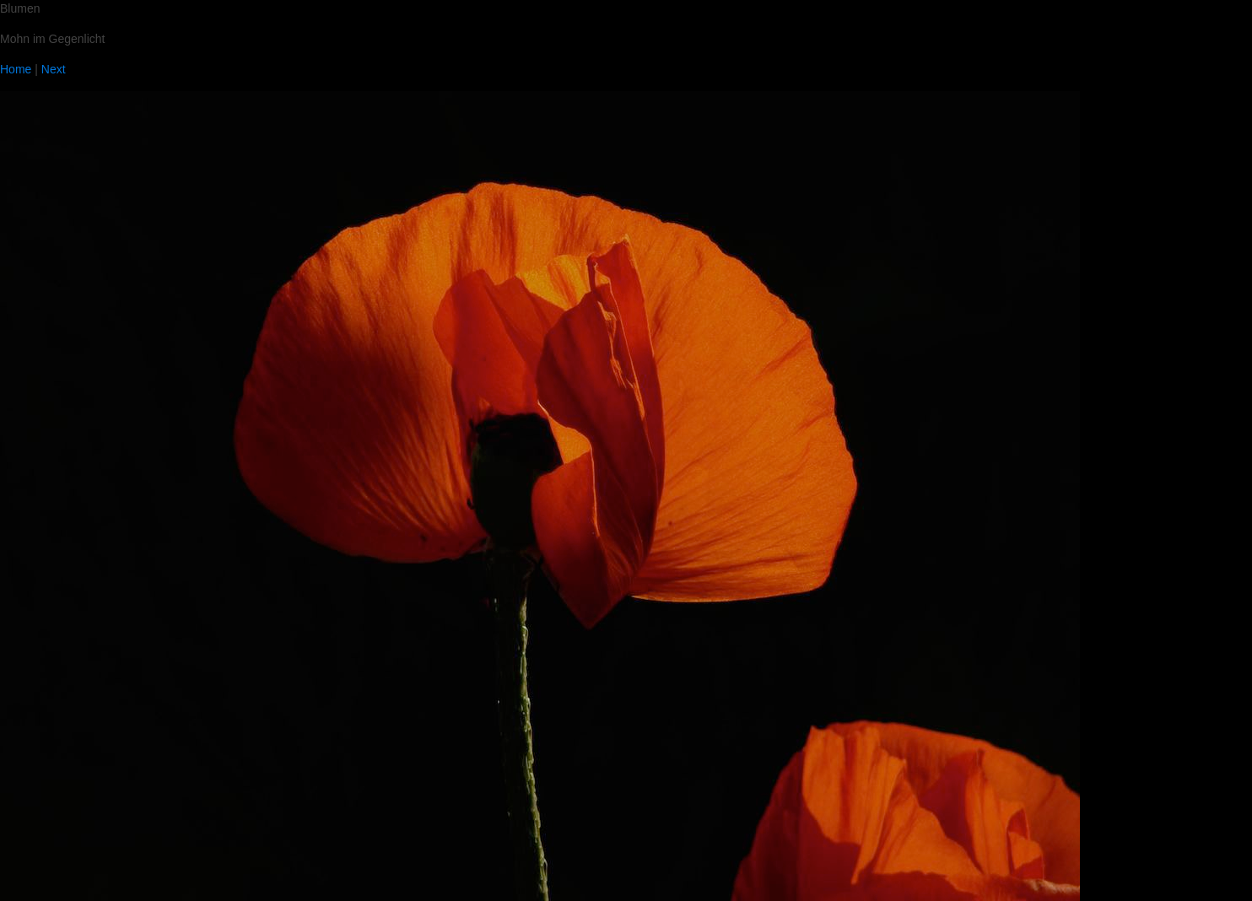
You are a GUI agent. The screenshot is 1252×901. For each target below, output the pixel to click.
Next (53, 69)
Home (15, 69)
